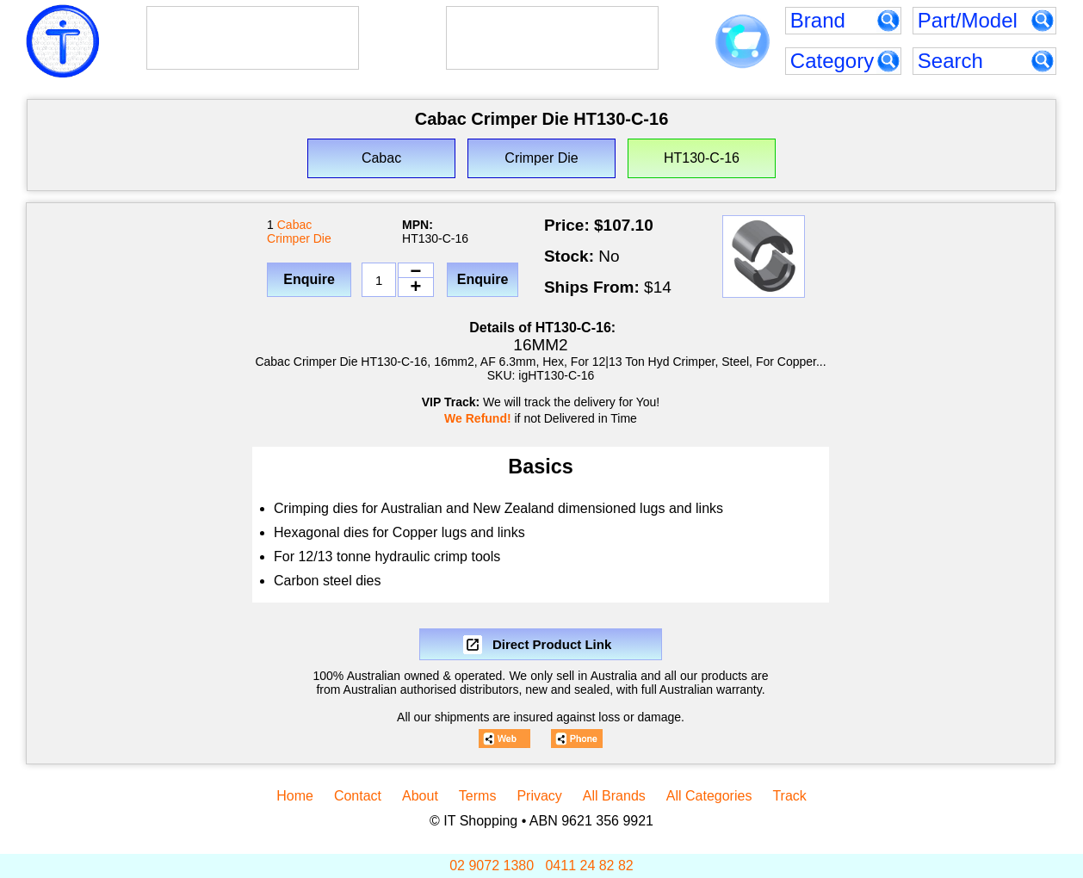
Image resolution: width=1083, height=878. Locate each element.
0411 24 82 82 (589, 865)
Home (294, 795)
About (420, 795)
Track (789, 795)
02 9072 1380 (491, 865)
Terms (478, 795)
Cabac (294, 225)
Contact (357, 795)
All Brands (614, 795)
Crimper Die (299, 238)
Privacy (539, 795)
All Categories (709, 795)
